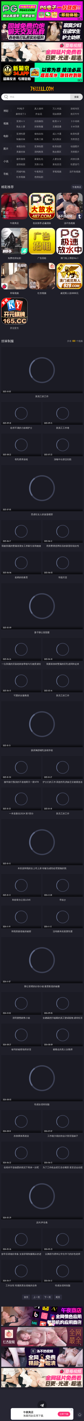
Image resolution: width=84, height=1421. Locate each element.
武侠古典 (75, 158)
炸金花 (39, 113)
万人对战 (57, 108)
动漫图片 (75, 146)
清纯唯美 (38, 151)
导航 (5, 174)
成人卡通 (57, 133)
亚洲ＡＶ (20, 121)
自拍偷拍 (38, 121)
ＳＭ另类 (75, 126)
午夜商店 (38, 171)
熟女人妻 (20, 126)
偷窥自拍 (20, 146)
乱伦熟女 (57, 139)
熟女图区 (57, 151)
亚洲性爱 (20, 133)
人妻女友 (57, 158)
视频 (5, 123)
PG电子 (21, 108)
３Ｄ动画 (75, 121)
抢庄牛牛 (75, 113)
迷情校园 (20, 164)
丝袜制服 (38, 126)
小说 (5, 161)
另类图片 (75, 151)
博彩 (5, 111)
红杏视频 (20, 176)
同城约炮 (20, 171)
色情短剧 (38, 176)
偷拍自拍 (38, 133)
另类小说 (38, 164)
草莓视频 (57, 171)
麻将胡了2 (21, 113)
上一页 (36, 1297)
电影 (5, 136)
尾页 (58, 1297)
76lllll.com (42, 89)
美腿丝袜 (20, 151)
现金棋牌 (57, 113)
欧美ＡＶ (57, 121)
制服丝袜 (20, 139)
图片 (5, 148)
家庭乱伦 (38, 158)
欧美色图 (57, 146)
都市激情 (20, 158)
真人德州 (38, 108)
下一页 (47, 1297)
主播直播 (57, 126)
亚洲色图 (38, 146)
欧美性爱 (75, 133)
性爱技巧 (75, 164)
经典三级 (38, 139)
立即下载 (64, 1413)
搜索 (76, 96)
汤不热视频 (74, 171)
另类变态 (75, 139)
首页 (26, 1297)
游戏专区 (75, 108)
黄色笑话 (57, 164)
